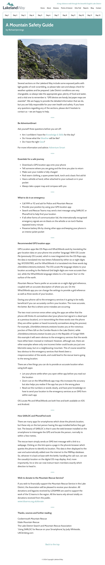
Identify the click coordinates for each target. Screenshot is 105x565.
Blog (92, 8)
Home (43, 8)
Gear (42, 141)
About (49, 8)
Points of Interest (66, 8)
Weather (45, 138)
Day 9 (73, 15)
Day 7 (56, 15)
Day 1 (7, 15)
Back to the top (52, 544)
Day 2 (15, 15)
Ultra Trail (78, 8)
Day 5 (40, 15)
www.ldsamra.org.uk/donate (31, 501)
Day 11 (90, 15)
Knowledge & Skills (55, 134)
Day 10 (81, 15)
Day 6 (48, 15)
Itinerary (56, 8)
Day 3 (23, 15)
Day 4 (32, 15)
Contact (98, 8)
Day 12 (98, 15)
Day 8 (65, 15)
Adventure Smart (57, 147)
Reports (85, 8)
